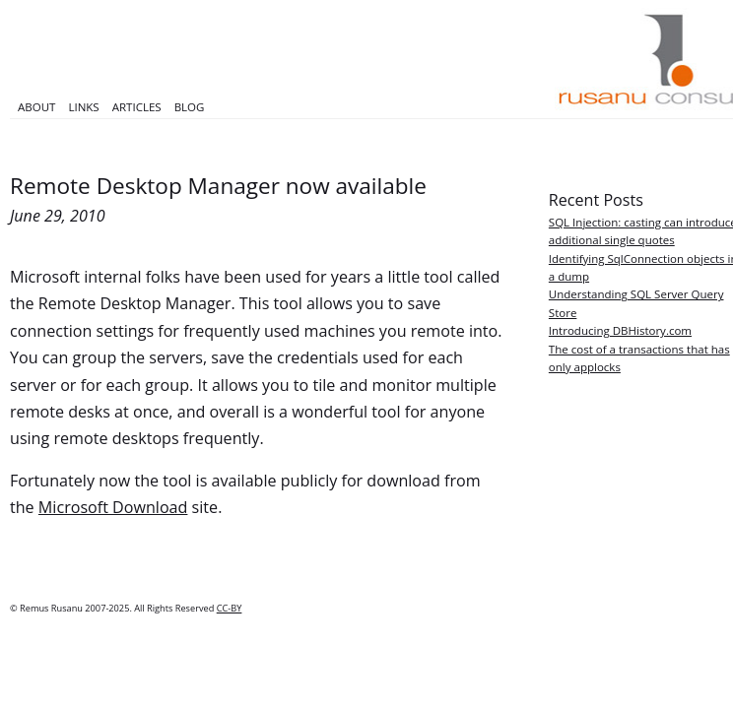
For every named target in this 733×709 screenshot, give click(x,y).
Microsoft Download (113, 507)
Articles (137, 106)
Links (83, 106)
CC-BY (229, 608)
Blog (189, 106)
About (36, 106)
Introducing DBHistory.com (620, 330)
